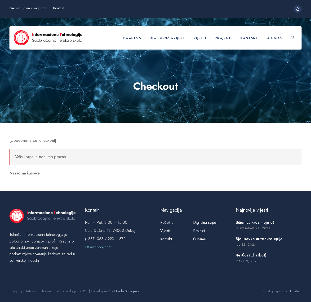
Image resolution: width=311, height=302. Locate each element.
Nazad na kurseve (24, 173)
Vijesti (200, 38)
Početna (132, 38)
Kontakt (58, 8)
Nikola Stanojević (127, 291)
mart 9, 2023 (247, 261)
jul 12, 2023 (246, 244)
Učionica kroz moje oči (255, 222)
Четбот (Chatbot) (251, 255)
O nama (274, 38)
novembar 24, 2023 (253, 228)
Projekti (223, 38)
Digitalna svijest (167, 38)
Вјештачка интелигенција (259, 239)
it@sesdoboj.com (98, 247)
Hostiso (296, 291)
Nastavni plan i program (27, 8)
